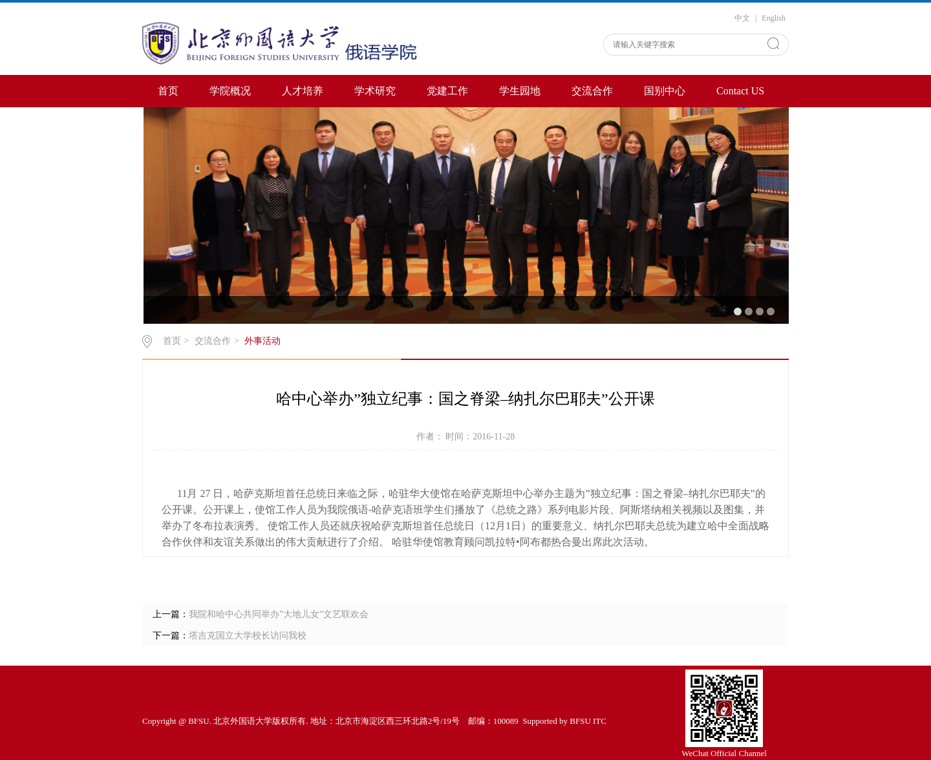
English (774, 18)
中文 (742, 18)
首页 (168, 90)
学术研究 (375, 90)
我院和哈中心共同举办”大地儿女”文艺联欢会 (279, 614)
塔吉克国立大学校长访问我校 (247, 635)
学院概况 (230, 90)
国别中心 (664, 90)
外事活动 (262, 341)
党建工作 (447, 90)
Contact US (740, 90)
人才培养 (302, 90)
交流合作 (592, 90)
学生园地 (519, 90)
